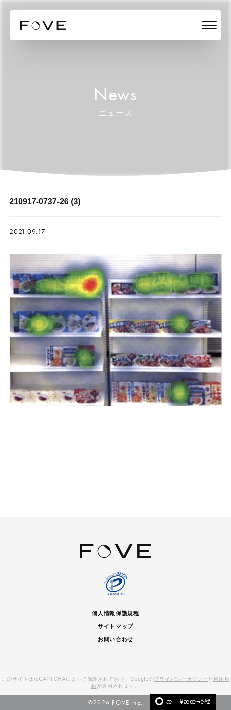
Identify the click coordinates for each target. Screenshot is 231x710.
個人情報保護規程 (115, 613)
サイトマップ (115, 626)
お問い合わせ (115, 639)
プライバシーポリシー (181, 679)
